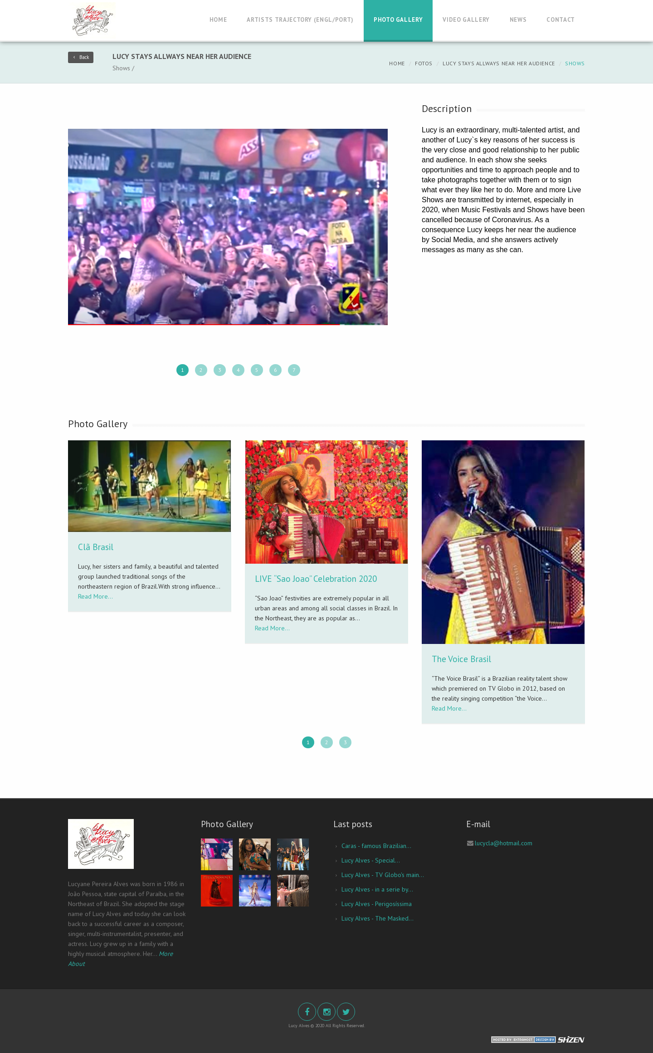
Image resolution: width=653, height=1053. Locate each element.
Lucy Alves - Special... (370, 860)
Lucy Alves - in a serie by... (377, 889)
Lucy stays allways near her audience (499, 63)
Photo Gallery (398, 20)
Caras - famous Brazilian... (376, 846)
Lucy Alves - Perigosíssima (376, 904)
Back (81, 57)
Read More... (95, 596)
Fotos (424, 63)
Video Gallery (466, 20)
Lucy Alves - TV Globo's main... (382, 875)
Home (218, 20)
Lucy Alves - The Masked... (377, 918)
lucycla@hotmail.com (503, 843)
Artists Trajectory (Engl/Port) (300, 20)
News (518, 20)
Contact (560, 20)
